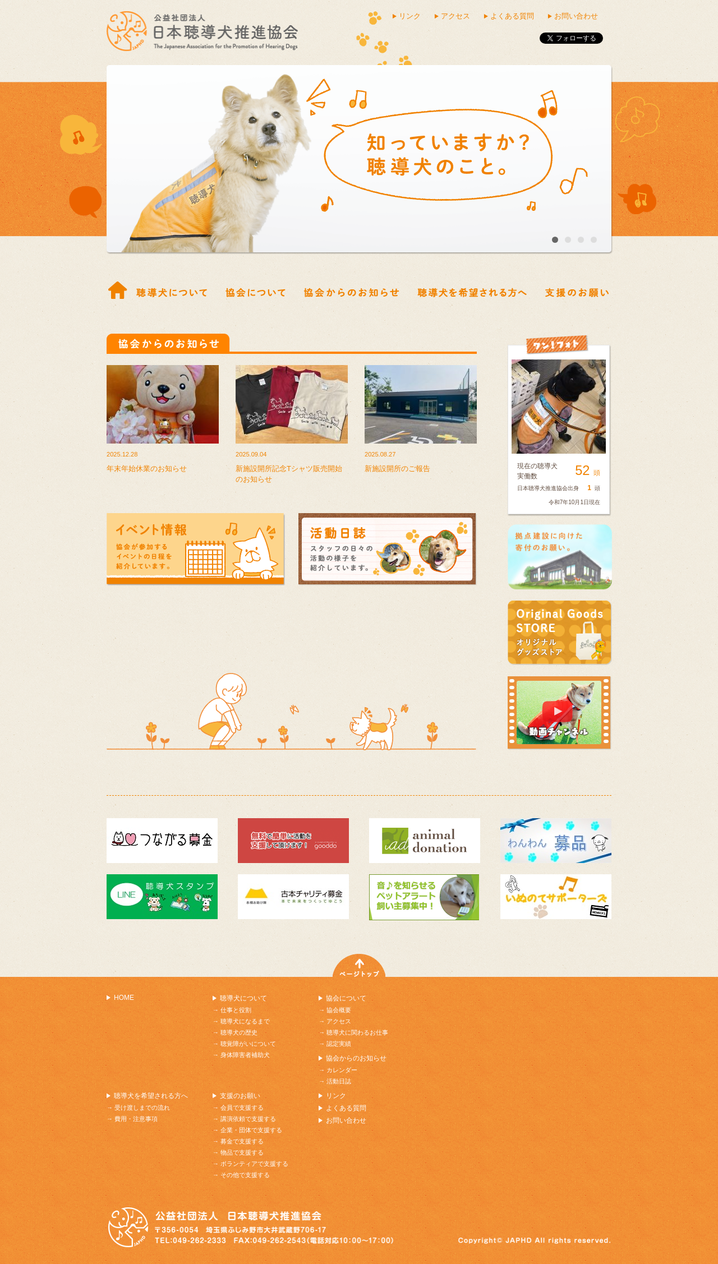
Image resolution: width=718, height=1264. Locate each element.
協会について (346, 998)
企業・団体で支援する (251, 1130)
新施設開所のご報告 (397, 468)
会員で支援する (242, 1107)
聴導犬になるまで (245, 1021)
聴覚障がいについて (248, 1043)
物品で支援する (242, 1152)
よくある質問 (512, 16)
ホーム (118, 291)
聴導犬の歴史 (238, 1032)
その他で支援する (245, 1174)
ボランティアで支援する (254, 1163)
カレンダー (341, 1070)
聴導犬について (243, 998)
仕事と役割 (172, 291)
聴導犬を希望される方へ (151, 1096)
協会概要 (255, 291)
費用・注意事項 (136, 1118)
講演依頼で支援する (248, 1118)
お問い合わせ (576, 16)
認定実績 (338, 1043)
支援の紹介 (577, 291)
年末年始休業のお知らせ (147, 468)
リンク (410, 16)
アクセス (455, 16)
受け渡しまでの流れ (472, 291)
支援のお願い (240, 1096)
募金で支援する (242, 1141)
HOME (124, 998)
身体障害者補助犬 (245, 1054)
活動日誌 (338, 1081)
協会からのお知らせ (351, 291)
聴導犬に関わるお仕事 (357, 1032)
